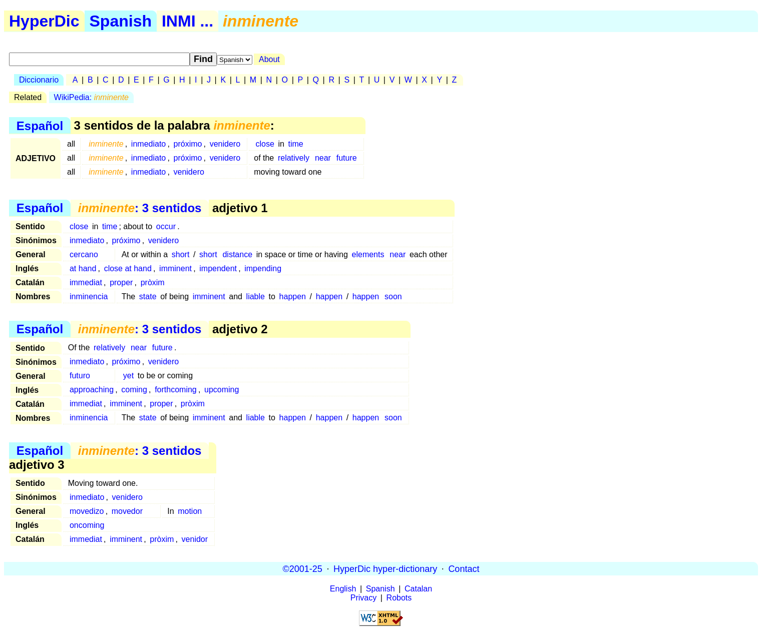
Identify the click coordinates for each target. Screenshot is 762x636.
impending (262, 268)
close (264, 144)
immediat (86, 282)
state (148, 296)
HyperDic (44, 21)
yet (128, 375)
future (346, 158)
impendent (218, 268)
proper (121, 282)
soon (393, 296)
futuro (80, 375)
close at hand (128, 268)
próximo (188, 144)
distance (237, 254)
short (181, 254)
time (295, 144)
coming (134, 389)
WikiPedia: (91, 97)
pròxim (153, 282)
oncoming (87, 525)
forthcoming (176, 389)
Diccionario (39, 80)
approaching (92, 389)
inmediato (148, 144)
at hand (83, 268)
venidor (195, 539)
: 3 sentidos (140, 208)
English (343, 588)
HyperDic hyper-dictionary (385, 568)
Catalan (418, 588)
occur (166, 226)
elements (368, 254)
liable (255, 296)
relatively (293, 158)
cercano (84, 254)
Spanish (121, 21)
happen (292, 296)
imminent (175, 268)
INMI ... (187, 21)
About (269, 59)
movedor (127, 511)
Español (40, 125)
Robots (399, 597)
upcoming (221, 389)
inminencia (89, 296)
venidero (225, 144)
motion (190, 511)
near (323, 158)
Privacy (363, 597)
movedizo (87, 511)
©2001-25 (302, 568)
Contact (463, 568)
